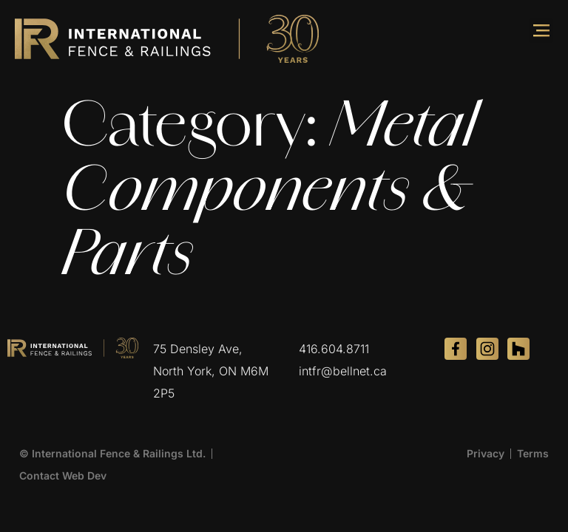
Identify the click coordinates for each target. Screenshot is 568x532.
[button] (541, 30)
